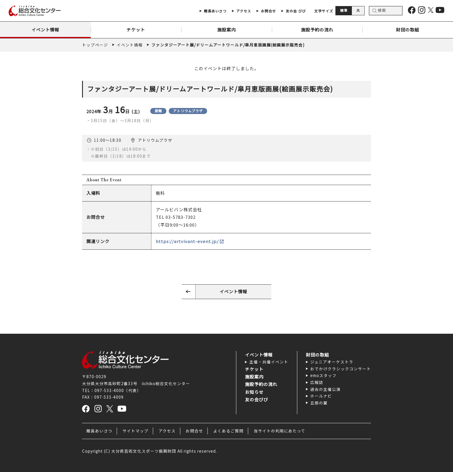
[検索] (385, 10)
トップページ (95, 45)
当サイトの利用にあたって (279, 431)
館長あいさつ (99, 431)
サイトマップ (135, 431)
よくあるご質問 (228, 431)
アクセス (167, 431)
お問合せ (194, 431)
